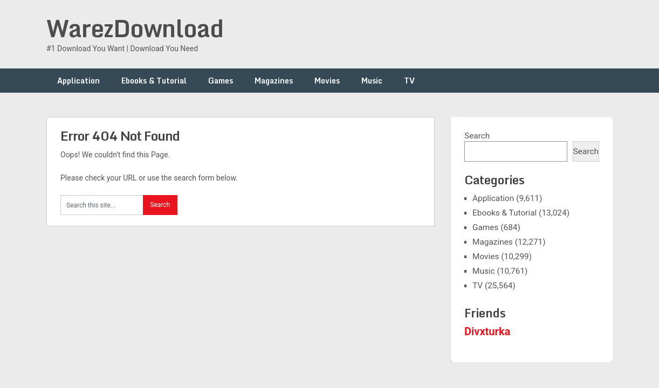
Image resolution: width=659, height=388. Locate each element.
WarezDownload (134, 28)
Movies (327, 80)
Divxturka (487, 331)
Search (477, 136)
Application (78, 80)
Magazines (274, 80)
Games (220, 80)
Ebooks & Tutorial (154, 80)
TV (409, 80)
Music (371, 80)
